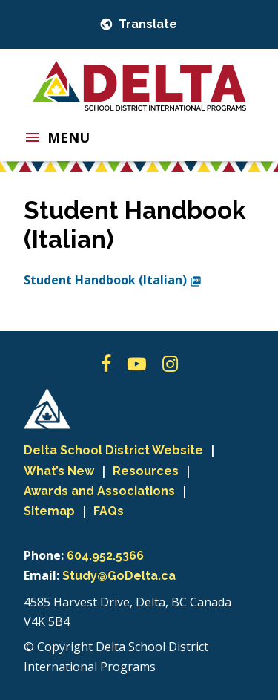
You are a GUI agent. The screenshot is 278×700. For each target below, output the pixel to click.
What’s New (59, 471)
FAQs (108, 511)
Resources (146, 471)
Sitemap (49, 511)
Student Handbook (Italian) (113, 280)
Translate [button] (146, 24)
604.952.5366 (105, 556)
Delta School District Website (113, 450)
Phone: (44, 555)
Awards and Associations (99, 491)
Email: (41, 575)
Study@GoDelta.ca (119, 576)
